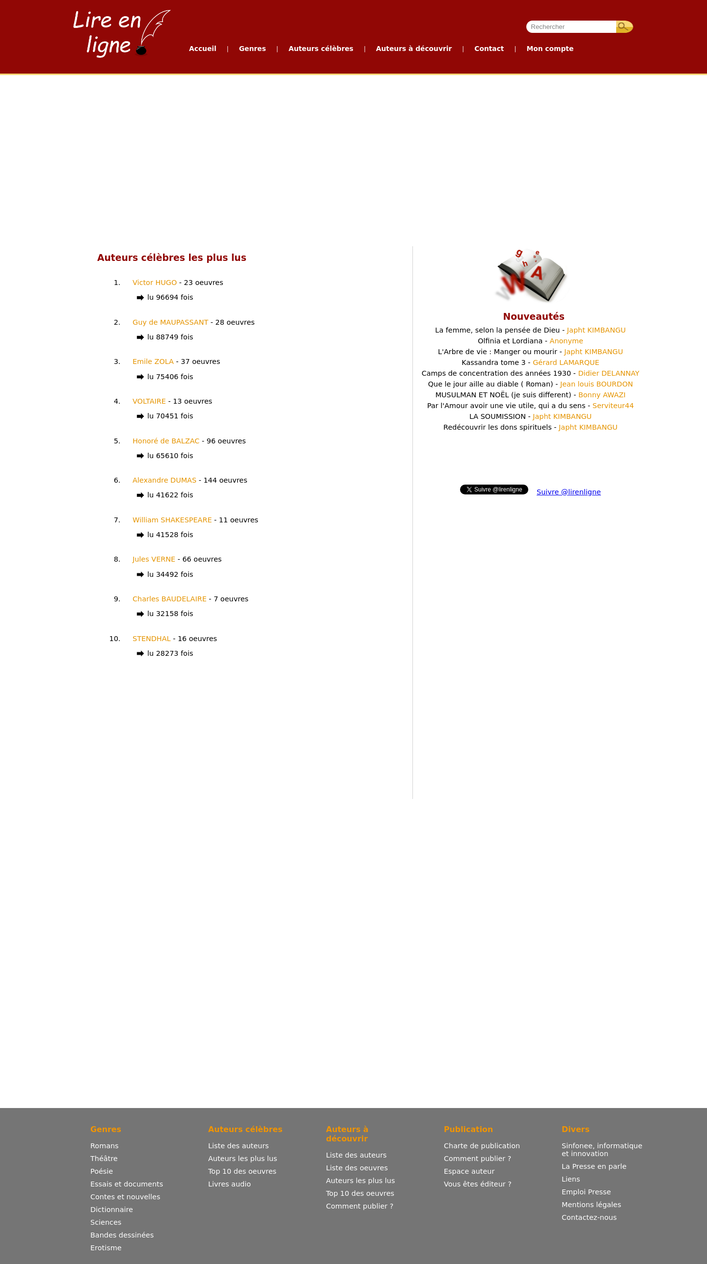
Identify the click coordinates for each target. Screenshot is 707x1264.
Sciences (105, 1222)
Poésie (101, 1171)
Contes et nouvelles (125, 1197)
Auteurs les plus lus (242, 1158)
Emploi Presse (586, 1192)
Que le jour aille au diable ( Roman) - (530, 384)
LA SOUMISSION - (530, 416)
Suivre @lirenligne (569, 492)
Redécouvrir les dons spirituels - (530, 427)
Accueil (203, 48)
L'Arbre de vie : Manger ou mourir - (530, 352)
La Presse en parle (594, 1166)
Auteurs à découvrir (414, 48)
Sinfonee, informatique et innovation (602, 1150)
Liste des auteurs (238, 1146)
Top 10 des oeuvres (242, 1171)
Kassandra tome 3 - (530, 362)
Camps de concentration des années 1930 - (531, 373)
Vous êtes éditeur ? (478, 1184)
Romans (104, 1146)
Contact (489, 48)
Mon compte (549, 48)
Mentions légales (591, 1205)
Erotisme (106, 1248)
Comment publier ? (359, 1206)
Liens (571, 1179)
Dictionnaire (111, 1209)
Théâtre (104, 1158)
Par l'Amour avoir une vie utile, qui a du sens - (530, 406)
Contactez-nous (589, 1217)
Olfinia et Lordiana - (530, 341)
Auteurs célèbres (321, 48)
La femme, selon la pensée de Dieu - (530, 330)
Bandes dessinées (122, 1235)
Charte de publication (482, 1146)
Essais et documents (126, 1184)
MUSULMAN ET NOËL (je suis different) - (530, 395)
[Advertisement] (264, 158)
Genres (252, 48)
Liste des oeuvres (357, 1168)
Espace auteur (469, 1171)
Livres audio (229, 1184)
